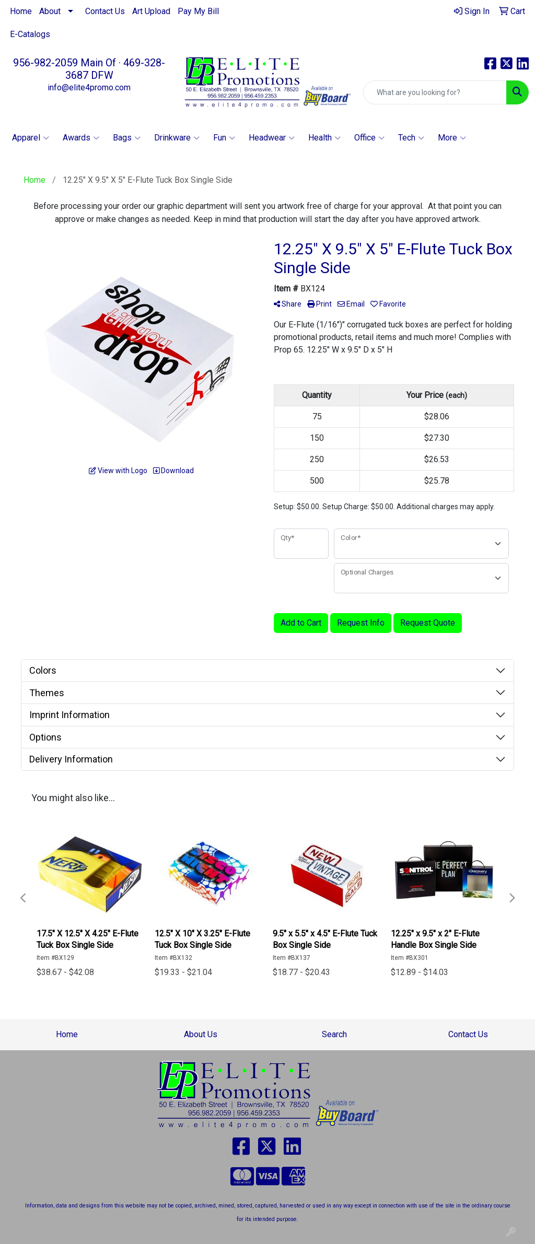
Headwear (272, 138)
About (50, 11)
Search (334, 1034)
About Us (200, 1034)
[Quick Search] (435, 92)
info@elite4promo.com (89, 87)
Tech (411, 138)
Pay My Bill (198, 11)
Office (369, 138)
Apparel (30, 138)
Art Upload (151, 11)
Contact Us (105, 11)
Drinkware (177, 138)
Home (21, 11)
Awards (81, 138)
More (452, 138)
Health (324, 138)
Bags (127, 138)
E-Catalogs (30, 34)
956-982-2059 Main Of (64, 62)
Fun (224, 138)
